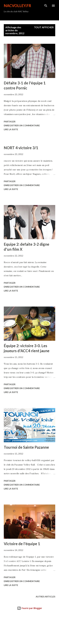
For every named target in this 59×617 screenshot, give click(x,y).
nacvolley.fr (17, 5)
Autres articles (45, 596)
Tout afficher (44, 27)
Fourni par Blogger (29, 608)
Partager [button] (9, 121)
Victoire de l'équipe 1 (22, 543)
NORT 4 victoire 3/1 (21, 147)
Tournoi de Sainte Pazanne (26, 447)
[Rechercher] (46, 6)
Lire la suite (11, 129)
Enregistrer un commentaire (22, 125)
